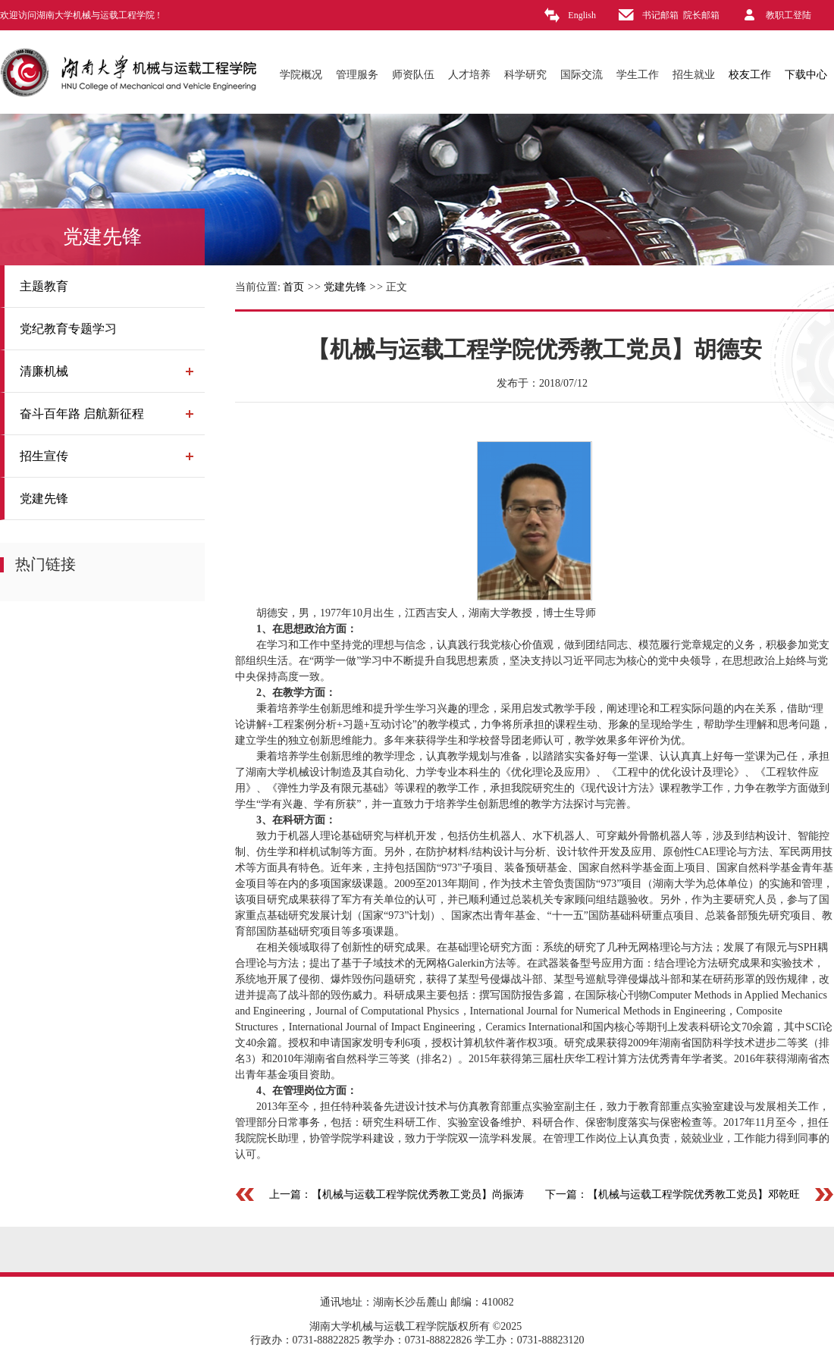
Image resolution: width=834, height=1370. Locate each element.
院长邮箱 (701, 15)
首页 (293, 287)
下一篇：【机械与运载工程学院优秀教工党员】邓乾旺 (672, 1194)
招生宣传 (44, 456)
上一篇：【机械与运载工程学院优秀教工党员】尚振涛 (396, 1194)
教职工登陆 (788, 15)
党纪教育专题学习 (68, 328)
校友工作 (750, 74)
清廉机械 (44, 371)
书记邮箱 (660, 15)
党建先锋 (44, 498)
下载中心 (806, 74)
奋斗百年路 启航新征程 (82, 413)
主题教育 (44, 286)
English (582, 15)
